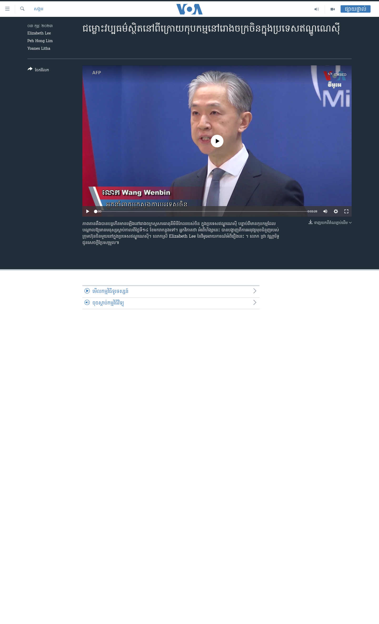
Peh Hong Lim (40, 41)
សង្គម (38, 9)
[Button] (38, 70)
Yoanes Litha (38, 49)
